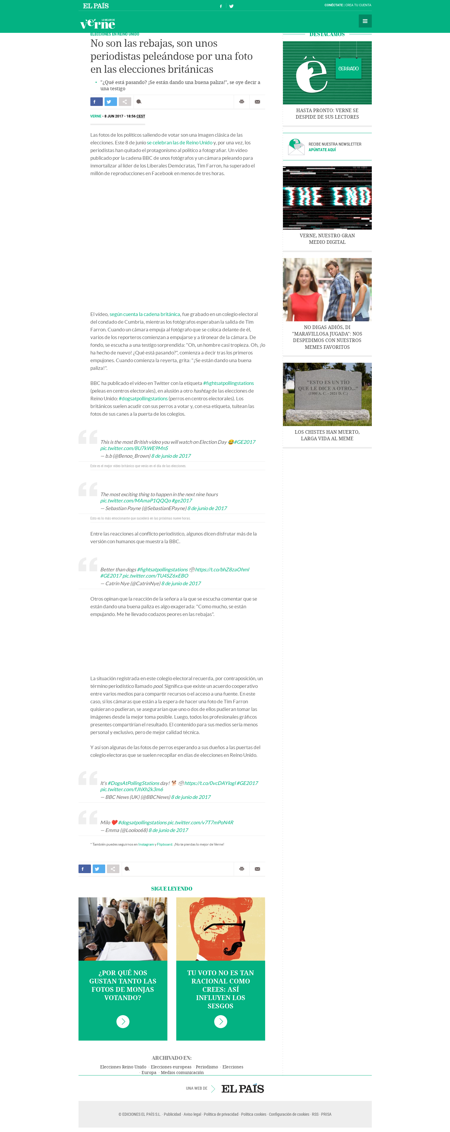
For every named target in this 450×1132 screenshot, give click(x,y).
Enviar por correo (257, 102)
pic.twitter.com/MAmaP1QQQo (135, 500)
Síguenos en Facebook (221, 5)
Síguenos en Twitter (231, 5)
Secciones (365, 21)
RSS (315, 1114)
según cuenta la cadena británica (145, 314)
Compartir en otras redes (125, 101)
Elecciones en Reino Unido (114, 34)
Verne (97, 23)
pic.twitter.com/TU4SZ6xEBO (155, 575)
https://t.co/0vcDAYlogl (210, 783)
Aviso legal (192, 1114)
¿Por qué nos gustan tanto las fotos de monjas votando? (122, 985)
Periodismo (207, 1067)
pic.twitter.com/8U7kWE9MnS (134, 448)
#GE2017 (244, 442)
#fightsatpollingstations (228, 383)
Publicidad (172, 1114)
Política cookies (253, 1114)
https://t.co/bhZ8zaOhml (222, 569)
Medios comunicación (182, 1072)
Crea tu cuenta (358, 5)
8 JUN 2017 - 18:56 (125, 116)
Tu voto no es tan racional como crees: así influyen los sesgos (220, 989)
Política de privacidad (221, 1114)
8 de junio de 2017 (170, 456)
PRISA (326, 1114)
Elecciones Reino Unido (123, 1067)
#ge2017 (182, 500)
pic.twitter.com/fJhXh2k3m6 (131, 789)
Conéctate (334, 5)
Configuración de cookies (289, 1114)
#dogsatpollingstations (143, 398)
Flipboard (164, 844)
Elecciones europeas (171, 1067)
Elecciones (232, 1067)
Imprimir (241, 102)
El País (97, 5)
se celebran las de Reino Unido (179, 142)
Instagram (146, 844)
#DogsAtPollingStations (133, 783)
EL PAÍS (243, 1088)
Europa (149, 1072)
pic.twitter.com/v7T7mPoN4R (200, 822)
